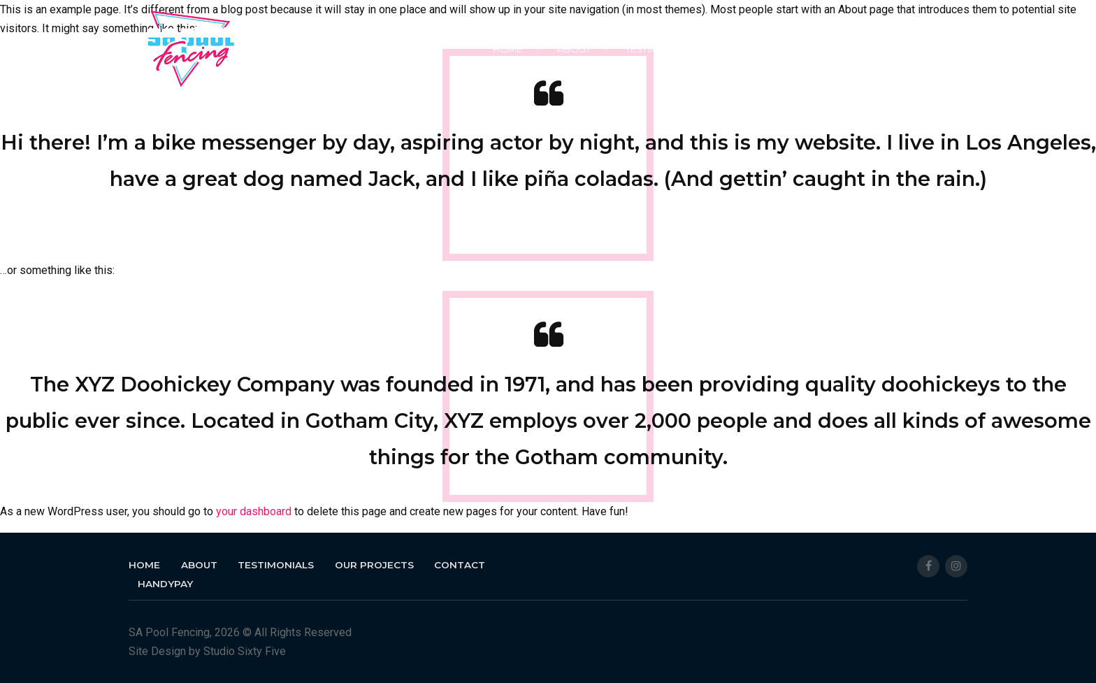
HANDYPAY (941, 49)
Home (507, 49)
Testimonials (659, 49)
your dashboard (253, 511)
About (574, 49)
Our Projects (764, 49)
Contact (858, 49)
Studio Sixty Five (244, 651)
